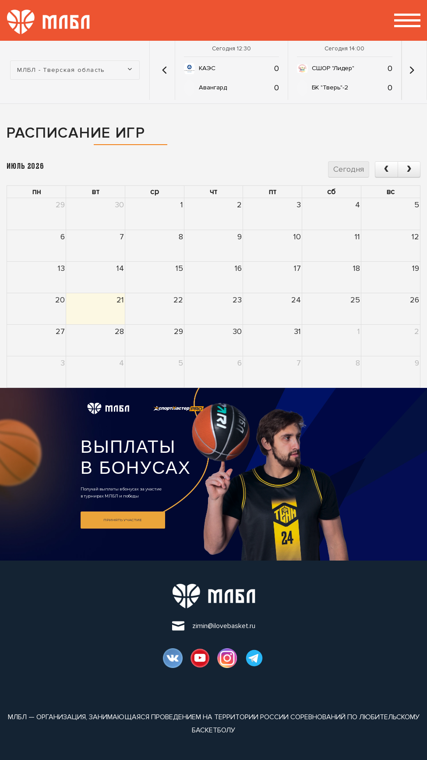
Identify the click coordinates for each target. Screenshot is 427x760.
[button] (164, 70)
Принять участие (122, 520)
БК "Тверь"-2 (330, 87)
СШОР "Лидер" (333, 68)
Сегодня (348, 169)
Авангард (213, 87)
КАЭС (207, 68)
